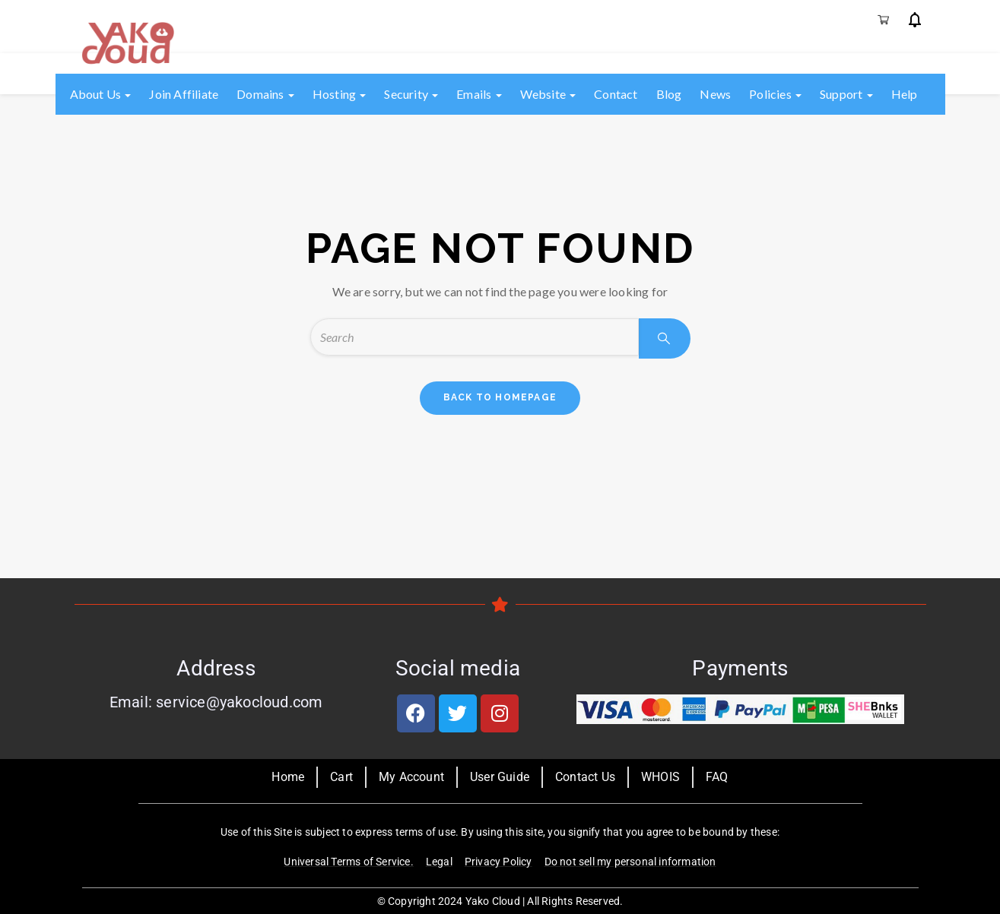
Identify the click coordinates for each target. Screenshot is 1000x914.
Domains (265, 94)
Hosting (340, 94)
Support (846, 94)
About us (101, 94)
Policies (775, 94)
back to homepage (500, 397)
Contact (615, 94)
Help (904, 94)
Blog (669, 94)
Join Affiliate (183, 94)
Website (548, 94)
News (715, 94)
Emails (478, 94)
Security (411, 94)
